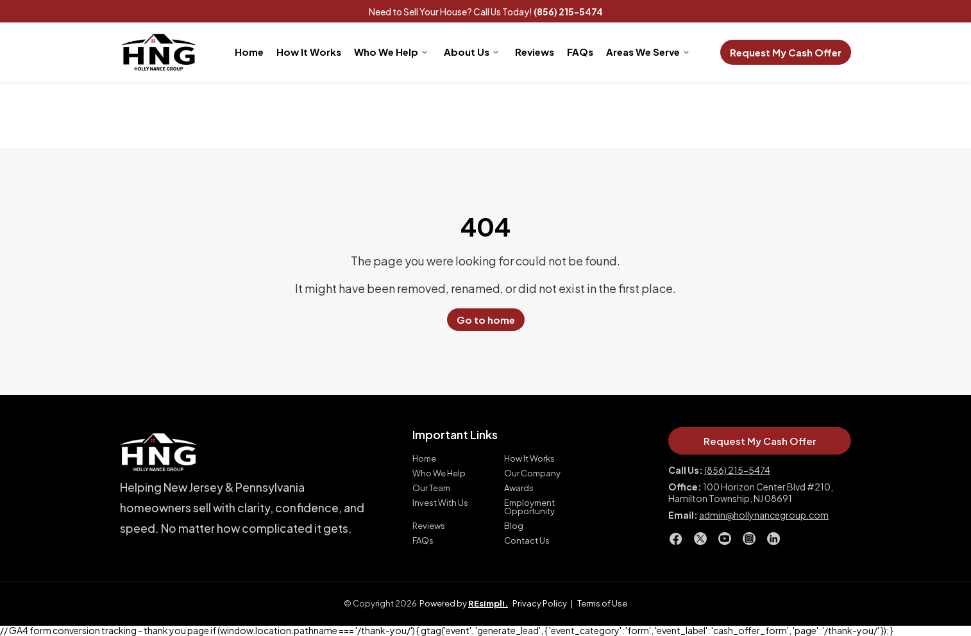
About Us (466, 52)
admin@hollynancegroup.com (764, 515)
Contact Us (527, 541)
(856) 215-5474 (568, 11)
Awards (519, 488)
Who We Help (386, 52)
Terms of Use (602, 603)
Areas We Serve (643, 52)
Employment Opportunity (529, 507)
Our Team (431, 488)
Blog (513, 526)
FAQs (580, 52)
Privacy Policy (539, 603)
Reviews (534, 52)
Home (249, 52)
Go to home (486, 320)
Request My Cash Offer (785, 52)
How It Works (308, 52)
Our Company (532, 473)
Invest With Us (440, 503)
